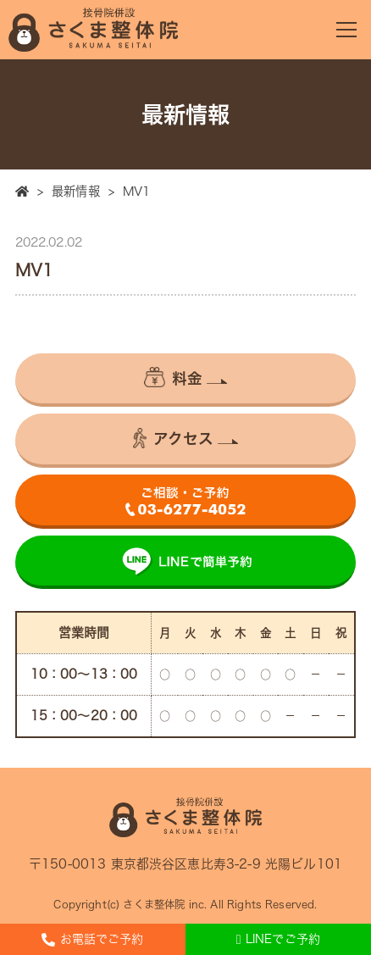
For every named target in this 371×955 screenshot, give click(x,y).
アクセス (173, 438)
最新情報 (76, 191)
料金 (173, 377)
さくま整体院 (154, 904)
